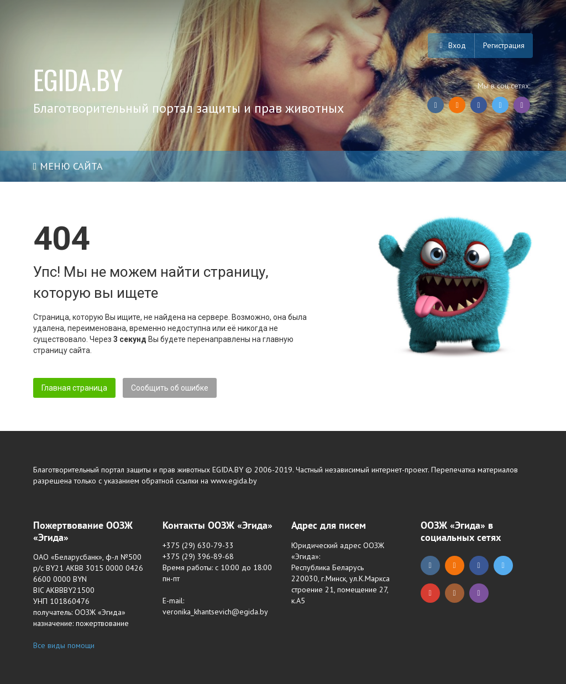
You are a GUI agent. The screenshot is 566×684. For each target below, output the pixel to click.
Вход (451, 45)
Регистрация (504, 45)
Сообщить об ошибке (169, 387)
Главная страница (74, 387)
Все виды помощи (64, 645)
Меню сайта (68, 166)
